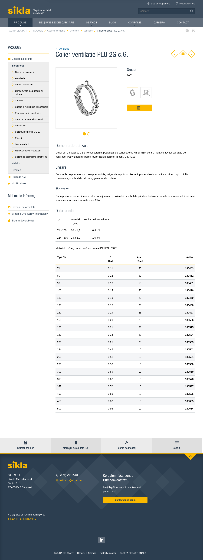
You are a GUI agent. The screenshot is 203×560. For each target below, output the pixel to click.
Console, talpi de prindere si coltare (27, 93)
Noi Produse (17, 183)
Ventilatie (90, 30)
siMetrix (16, 163)
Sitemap (92, 553)
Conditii (81, 553)
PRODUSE (20, 23)
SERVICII (91, 23)
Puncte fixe (19, 125)
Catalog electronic (57, 30)
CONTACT (183, 22)
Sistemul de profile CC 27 (26, 132)
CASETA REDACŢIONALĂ (132, 553)
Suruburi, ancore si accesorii (27, 119)
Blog (112, 22)
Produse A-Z (17, 177)
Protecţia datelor (108, 553)
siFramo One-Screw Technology (28, 213)
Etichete (17, 138)
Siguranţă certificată (21, 220)
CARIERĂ (159, 22)
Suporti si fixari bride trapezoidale (30, 107)
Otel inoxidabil (20, 144)
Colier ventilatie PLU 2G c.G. (111, 30)
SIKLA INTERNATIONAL (22, 518)
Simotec (16, 170)
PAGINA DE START (19, 30)
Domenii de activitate (21, 207)
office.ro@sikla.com (71, 480)
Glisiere (17, 100)
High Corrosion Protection (26, 150)
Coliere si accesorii (23, 72)
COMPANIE (134, 23)
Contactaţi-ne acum (125, 500)
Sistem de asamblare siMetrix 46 (29, 157)
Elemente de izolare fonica (26, 113)
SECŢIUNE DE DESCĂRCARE (56, 22)
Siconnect (75, 30)
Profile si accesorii (22, 84)
